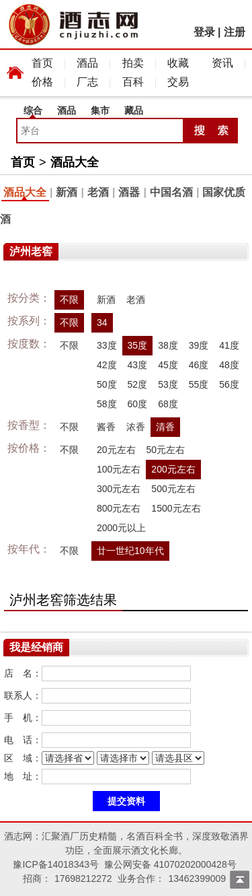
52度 (138, 384)
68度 (168, 404)
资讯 (222, 63)
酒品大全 (74, 162)
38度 (168, 345)
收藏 (178, 63)
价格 (42, 82)
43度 (138, 364)
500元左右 (173, 488)
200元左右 (173, 469)
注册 (234, 32)
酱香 (106, 426)
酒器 (129, 192)
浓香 (135, 426)
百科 (133, 82)
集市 (100, 110)
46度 (199, 364)
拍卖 (133, 63)
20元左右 (116, 449)
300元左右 (118, 488)
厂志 (87, 82)
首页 (42, 63)
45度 (168, 364)
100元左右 (118, 469)
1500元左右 (175, 508)
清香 (165, 426)
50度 (107, 384)
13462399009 (197, 878)
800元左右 (118, 508)
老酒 (98, 192)
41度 (229, 345)
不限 (69, 299)
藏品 (133, 110)
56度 (229, 384)
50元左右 (165, 449)
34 (102, 322)
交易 (178, 82)
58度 (107, 404)
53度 (168, 384)
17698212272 (83, 878)
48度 (229, 364)
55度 (199, 384)
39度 (199, 345)
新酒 (66, 192)
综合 (33, 110)
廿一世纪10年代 (130, 550)
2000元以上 (121, 527)
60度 (138, 404)
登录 (204, 32)
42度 (107, 364)
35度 (138, 345)
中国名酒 (171, 192)
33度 (107, 345)
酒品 (87, 63)
